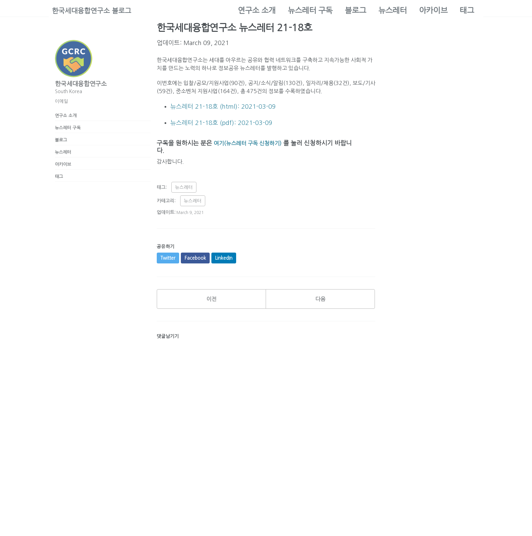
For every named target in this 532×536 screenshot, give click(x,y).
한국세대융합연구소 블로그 (95, 10)
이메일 (61, 101)
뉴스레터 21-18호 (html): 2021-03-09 (223, 122)
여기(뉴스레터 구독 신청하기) (252, 159)
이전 (211, 318)
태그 (467, 10)
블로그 (355, 10)
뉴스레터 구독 (310, 10)
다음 (320, 318)
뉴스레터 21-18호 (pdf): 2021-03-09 (221, 139)
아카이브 (433, 10)
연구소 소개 (257, 10)
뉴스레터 (392, 10)
